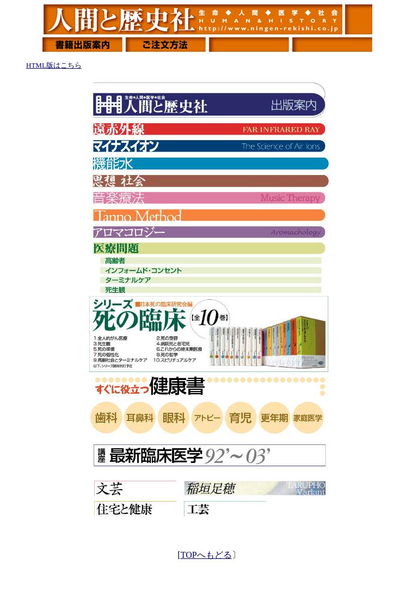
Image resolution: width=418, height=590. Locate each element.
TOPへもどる (206, 554)
